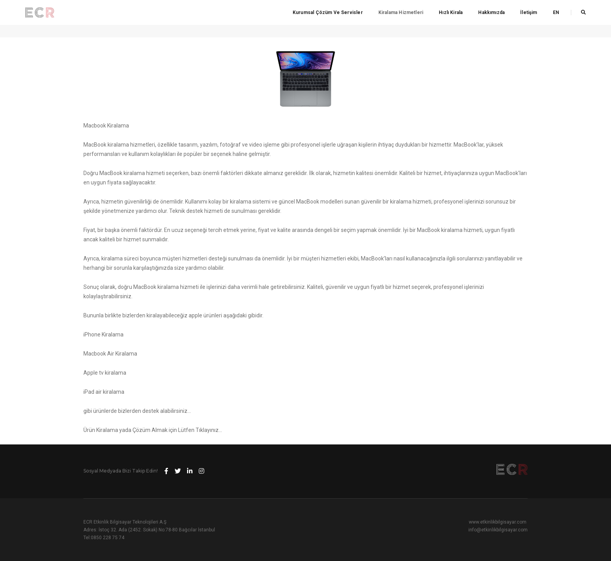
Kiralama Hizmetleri (400, 12)
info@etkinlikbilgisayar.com (498, 530)
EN (556, 12)
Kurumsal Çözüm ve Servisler (328, 12)
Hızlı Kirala (451, 12)
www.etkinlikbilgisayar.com (497, 522)
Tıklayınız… (209, 430)
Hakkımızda (491, 12)
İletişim (528, 12)
